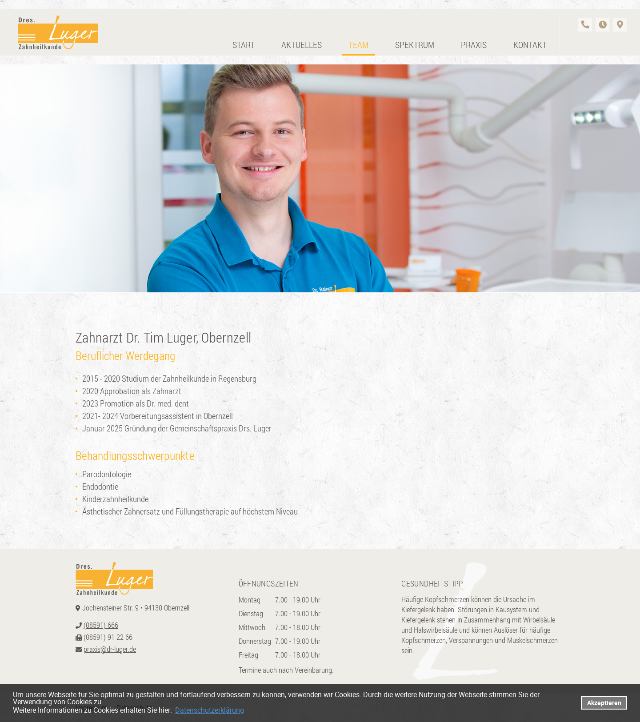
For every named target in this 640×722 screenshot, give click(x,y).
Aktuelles (301, 44)
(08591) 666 (101, 625)
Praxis (474, 44)
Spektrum (414, 44)
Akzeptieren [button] (604, 702)
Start (243, 44)
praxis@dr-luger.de (110, 649)
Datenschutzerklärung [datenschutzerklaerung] (209, 710)
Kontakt (530, 44)
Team (358, 44)
